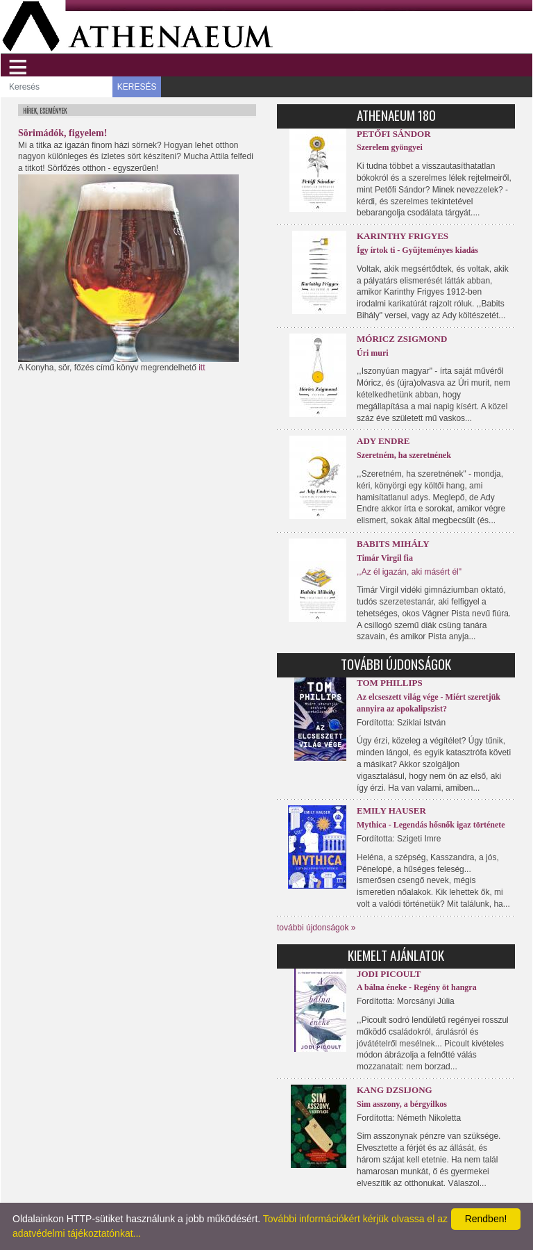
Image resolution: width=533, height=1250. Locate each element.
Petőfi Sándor (394, 134)
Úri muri (373, 353)
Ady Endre (383, 441)
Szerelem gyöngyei (390, 147)
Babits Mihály (393, 543)
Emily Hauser (391, 810)
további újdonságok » (316, 927)
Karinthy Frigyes (402, 236)
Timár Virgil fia (385, 558)
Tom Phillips (390, 682)
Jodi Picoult (389, 974)
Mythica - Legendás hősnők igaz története (431, 825)
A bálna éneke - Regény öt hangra (417, 987)
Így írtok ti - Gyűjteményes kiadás (417, 250)
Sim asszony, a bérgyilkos (402, 1104)
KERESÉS (137, 87)
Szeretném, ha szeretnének (404, 455)
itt (201, 367)
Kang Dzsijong (394, 1090)
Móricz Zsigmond (402, 339)
